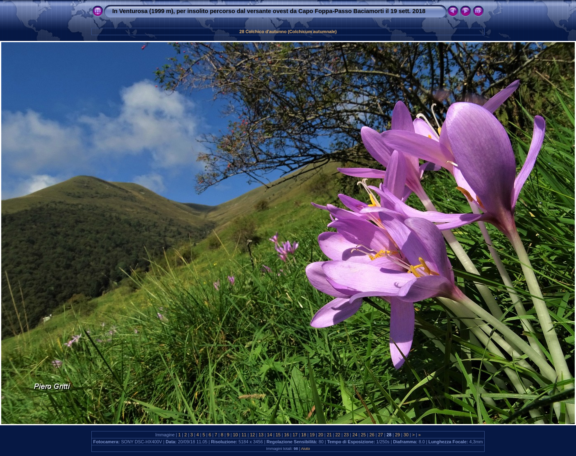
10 (235, 434)
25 (363, 434)
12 (252, 434)
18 (303, 434)
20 (320, 434)
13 (261, 434)
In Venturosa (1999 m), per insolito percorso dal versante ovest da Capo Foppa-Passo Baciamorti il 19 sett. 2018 (269, 11)
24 (354, 434)
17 (295, 434)
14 (269, 434)
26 (372, 434)
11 (243, 434)
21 (329, 434)
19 (312, 434)
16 (286, 434)
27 (380, 434)
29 (397, 434)
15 (278, 434)
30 (406, 434)
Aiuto (305, 448)
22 (338, 434)
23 (346, 434)
